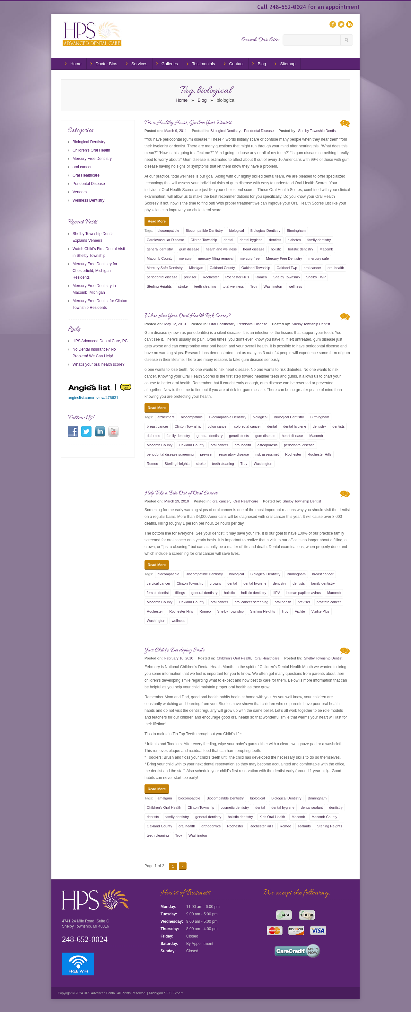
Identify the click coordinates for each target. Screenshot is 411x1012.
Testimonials (203, 63)
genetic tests (239, 436)
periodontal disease (162, 277)
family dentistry (319, 240)
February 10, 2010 (178, 658)
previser (190, 277)
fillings (180, 593)
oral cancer (312, 268)
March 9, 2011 (175, 131)
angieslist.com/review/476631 (93, 398)
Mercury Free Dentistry (284, 258)
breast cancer (157, 426)
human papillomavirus (303, 593)
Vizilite (300, 611)
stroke (183, 286)
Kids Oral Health (272, 817)
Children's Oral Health (234, 658)
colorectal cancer (247, 426)
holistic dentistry (300, 249)
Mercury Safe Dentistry (165, 268)
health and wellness (221, 249)
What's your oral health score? (99, 364)
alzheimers (165, 417)
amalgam (164, 798)
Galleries (170, 63)
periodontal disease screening (170, 454)
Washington (273, 286)
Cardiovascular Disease (165, 240)
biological (236, 230)
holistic (276, 249)
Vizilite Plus (320, 611)
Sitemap (287, 63)
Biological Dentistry (225, 131)
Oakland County (222, 268)
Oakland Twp (286, 268)
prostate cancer (329, 602)
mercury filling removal (215, 258)
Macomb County (159, 258)
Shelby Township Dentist (317, 131)
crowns (215, 583)
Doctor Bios (106, 63)
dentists (275, 240)
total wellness (233, 286)
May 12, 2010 (175, 324)
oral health (336, 268)
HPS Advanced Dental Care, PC (100, 341)
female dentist (158, 593)
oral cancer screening (251, 602)
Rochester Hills (237, 277)
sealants (304, 826)
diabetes (294, 240)
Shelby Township (286, 277)
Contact (236, 63)
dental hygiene (251, 240)
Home (76, 63)
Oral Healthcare (221, 324)
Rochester (211, 277)
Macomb (326, 249)
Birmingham (296, 230)
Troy (253, 286)
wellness (295, 286)
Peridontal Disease (259, 131)
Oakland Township (255, 268)
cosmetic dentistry (235, 807)
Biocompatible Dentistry (204, 230)
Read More (157, 221)
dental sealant (312, 807)
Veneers (80, 192)
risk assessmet (267, 454)
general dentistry (160, 249)
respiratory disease (234, 454)
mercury (185, 258)
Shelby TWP (316, 277)
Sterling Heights (159, 286)
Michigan (196, 268)
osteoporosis (267, 445)
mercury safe (318, 258)
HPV (276, 593)
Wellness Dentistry (88, 200)
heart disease (253, 249)
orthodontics (211, 826)
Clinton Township (203, 240)
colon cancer (218, 426)
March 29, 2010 (176, 501)
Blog (262, 63)
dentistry (319, 426)
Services (139, 63)
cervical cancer (158, 583)
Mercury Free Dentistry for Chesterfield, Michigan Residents (95, 271)
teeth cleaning (205, 286)
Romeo (261, 277)
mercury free (250, 258)
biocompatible (168, 230)
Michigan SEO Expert (165, 993)
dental (228, 240)
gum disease (189, 249)
